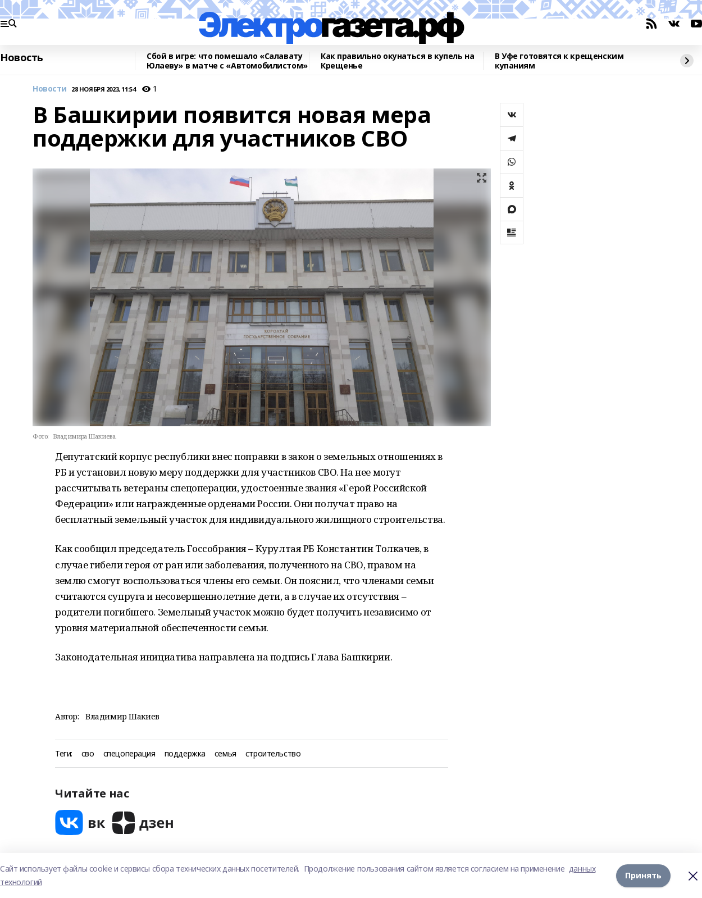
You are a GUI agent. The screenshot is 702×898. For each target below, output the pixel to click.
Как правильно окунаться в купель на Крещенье (397, 61)
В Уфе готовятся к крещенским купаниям (559, 61)
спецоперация (129, 754)
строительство (273, 754)
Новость (21, 58)
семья (225, 754)
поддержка (185, 754)
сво (87, 754)
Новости (50, 89)
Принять (643, 875)
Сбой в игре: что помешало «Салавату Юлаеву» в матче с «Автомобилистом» (227, 61)
